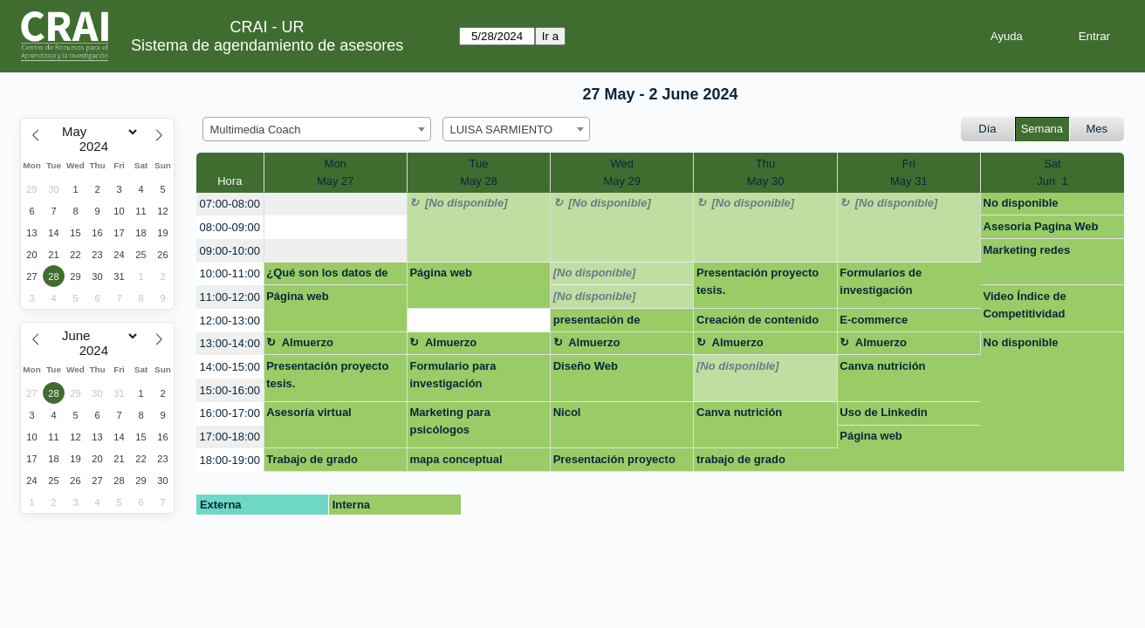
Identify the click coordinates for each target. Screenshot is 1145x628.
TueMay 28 (478, 172)
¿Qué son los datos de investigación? (326, 275)
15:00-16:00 (230, 390)
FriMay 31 (909, 172)
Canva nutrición (882, 365)
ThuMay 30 (766, 172)
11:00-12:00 (230, 297)
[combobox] (316, 129)
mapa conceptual (455, 459)
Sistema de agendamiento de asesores (267, 45)
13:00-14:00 (230, 343)
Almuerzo (307, 342)
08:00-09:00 (230, 227)
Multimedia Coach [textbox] (255, 129)
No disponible (1021, 202)
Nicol (567, 412)
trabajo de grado (740, 459)
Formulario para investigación (452, 374)
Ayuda (1007, 36)
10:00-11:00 (230, 273)
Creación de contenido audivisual (757, 322)
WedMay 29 (622, 172)
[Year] (98, 147)
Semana (1042, 128)
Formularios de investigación (881, 281)
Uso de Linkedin (883, 412)
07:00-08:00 (230, 203)
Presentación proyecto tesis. (757, 281)
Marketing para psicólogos (449, 421)
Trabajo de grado (312, 459)
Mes (1097, 128)
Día (987, 128)
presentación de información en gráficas (617, 322)
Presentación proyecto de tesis (614, 462)
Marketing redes (1027, 249)
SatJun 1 (1052, 172)
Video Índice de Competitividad (1025, 305)
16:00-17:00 (230, 413)
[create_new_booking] (335, 204)
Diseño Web (585, 365)
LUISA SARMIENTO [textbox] (501, 129)
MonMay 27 (335, 172)
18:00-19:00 (230, 460)
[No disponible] (466, 202)
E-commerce (874, 319)
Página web (440, 272)
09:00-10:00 (230, 250)
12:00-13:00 (230, 320)
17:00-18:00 (230, 436)
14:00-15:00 (230, 366)
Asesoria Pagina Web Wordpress (1041, 229)
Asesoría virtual (309, 412)
